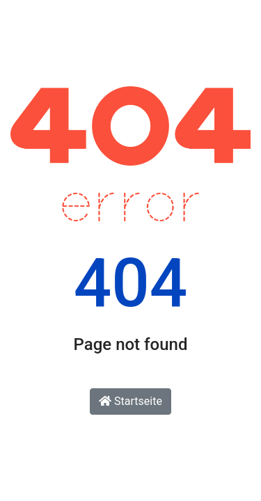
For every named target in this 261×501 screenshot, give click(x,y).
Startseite (130, 401)
